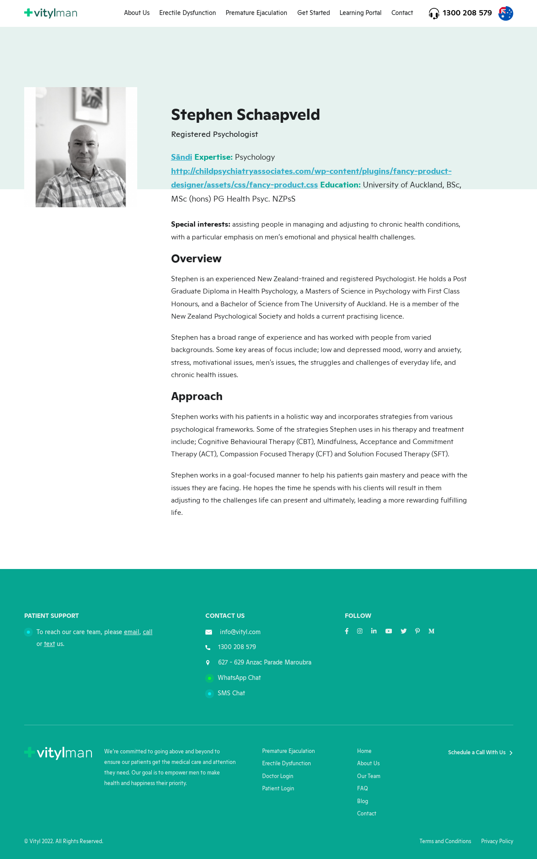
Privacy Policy (497, 841)
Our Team (368, 776)
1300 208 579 (467, 13)
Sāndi (181, 158)
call (148, 632)
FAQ (362, 789)
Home (364, 751)
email (131, 632)
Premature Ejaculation (256, 13)
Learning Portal (361, 13)
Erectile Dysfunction (187, 13)
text (49, 644)
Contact (402, 13)
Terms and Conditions (445, 841)
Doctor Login (277, 776)
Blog (362, 801)
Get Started (313, 13)
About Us (137, 13)
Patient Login (278, 789)
